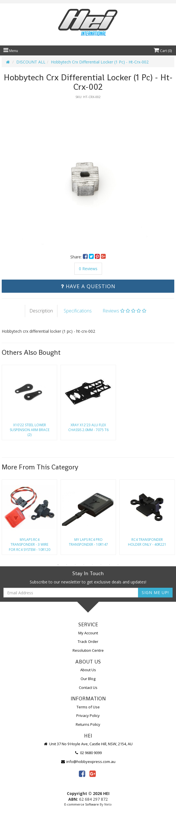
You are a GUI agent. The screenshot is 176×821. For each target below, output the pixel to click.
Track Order (88, 641)
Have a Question (88, 286)
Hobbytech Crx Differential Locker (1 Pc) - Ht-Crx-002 (100, 62)
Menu (10, 50)
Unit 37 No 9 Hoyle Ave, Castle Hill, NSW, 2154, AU (88, 743)
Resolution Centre (88, 650)
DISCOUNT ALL (30, 62)
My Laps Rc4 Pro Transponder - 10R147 (88, 542)
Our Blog (88, 678)
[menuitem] (86, 257)
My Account (88, 632)
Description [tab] (41, 311)
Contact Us (88, 687)
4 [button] (84, 565)
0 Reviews (88, 268)
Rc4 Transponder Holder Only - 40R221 (147, 542)
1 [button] (58, 565)
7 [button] (109, 565)
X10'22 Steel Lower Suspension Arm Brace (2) (29, 430)
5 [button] (92, 565)
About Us (88, 669)
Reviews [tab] (124, 311)
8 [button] (118, 565)
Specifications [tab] (78, 311)
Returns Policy (88, 724)
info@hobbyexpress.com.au (88, 761)
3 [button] (75, 565)
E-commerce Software (81, 804)
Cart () (163, 50)
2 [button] (66, 565)
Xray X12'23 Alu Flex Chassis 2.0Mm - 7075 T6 (88, 427)
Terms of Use (88, 707)
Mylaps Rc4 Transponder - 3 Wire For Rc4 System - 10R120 (29, 544)
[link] (82, 773)
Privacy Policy (88, 715)
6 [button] (101, 565)
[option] (88, 173)
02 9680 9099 (88, 752)
